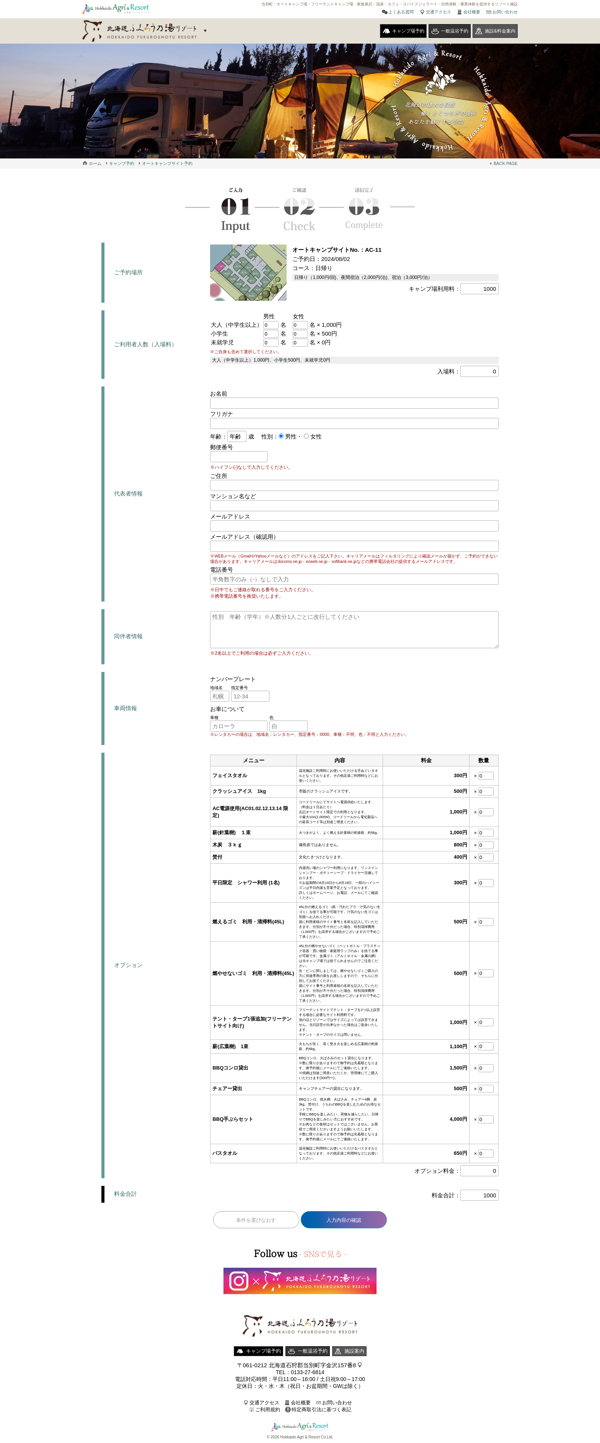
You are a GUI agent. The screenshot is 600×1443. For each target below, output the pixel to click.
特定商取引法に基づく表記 (321, 1409)
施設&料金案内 (500, 31)
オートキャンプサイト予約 (167, 163)
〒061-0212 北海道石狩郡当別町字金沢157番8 (296, 1365)
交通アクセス (438, 12)
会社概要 (471, 12)
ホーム (95, 163)
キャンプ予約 (121, 163)
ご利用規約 (267, 1409)
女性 (315, 436)
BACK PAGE (506, 163)
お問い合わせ (505, 12)
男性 (290, 436)
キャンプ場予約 (408, 31)
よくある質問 (401, 12)
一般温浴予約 (454, 31)
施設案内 (354, 1351)
